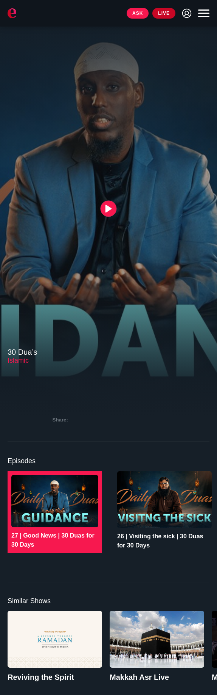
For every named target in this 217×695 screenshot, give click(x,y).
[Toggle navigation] (201, 13)
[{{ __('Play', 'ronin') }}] (109, 208)
